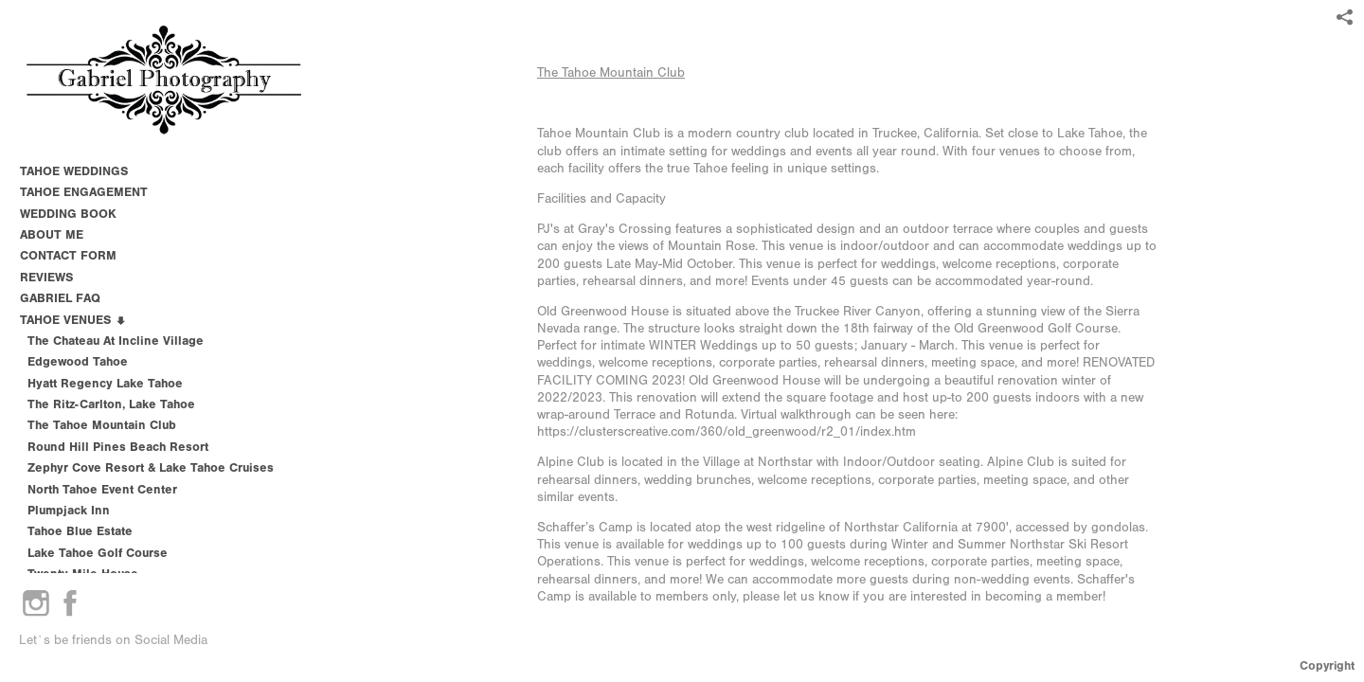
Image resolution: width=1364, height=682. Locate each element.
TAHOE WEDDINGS (74, 171)
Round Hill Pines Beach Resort (117, 447)
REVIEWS (46, 277)
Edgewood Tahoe (77, 361)
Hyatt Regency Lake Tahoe (105, 383)
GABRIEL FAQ (60, 298)
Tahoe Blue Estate (80, 531)
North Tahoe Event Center (102, 489)
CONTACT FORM (68, 255)
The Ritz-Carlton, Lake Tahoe (111, 404)
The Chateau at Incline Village (115, 340)
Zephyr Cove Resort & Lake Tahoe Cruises (150, 467)
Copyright (1327, 665)
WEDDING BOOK (68, 213)
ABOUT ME (51, 234)
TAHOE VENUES (73, 320)
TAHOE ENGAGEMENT (84, 192)
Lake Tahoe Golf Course (97, 553)
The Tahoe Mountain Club (611, 73)
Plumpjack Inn (68, 510)
